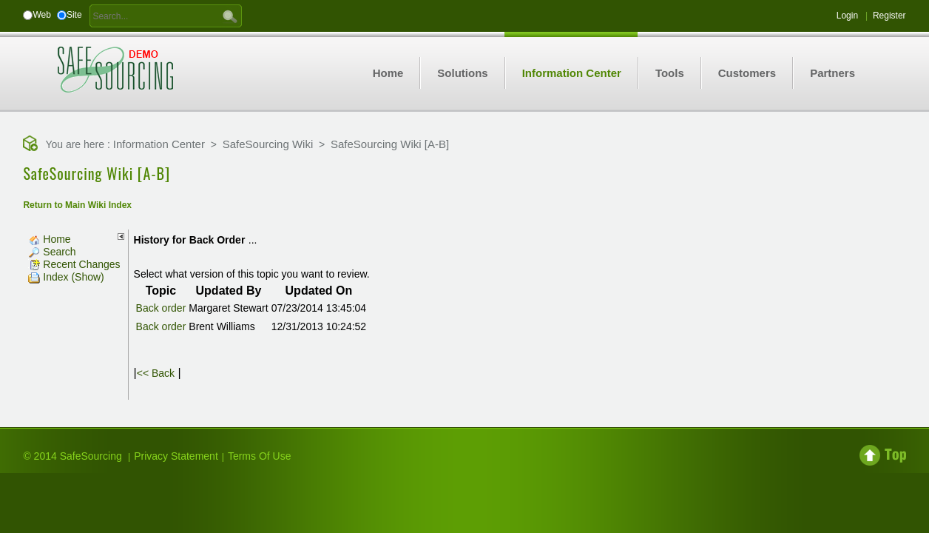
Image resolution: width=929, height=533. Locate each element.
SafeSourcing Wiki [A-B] (390, 144)
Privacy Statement (176, 456)
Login (847, 15)
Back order (161, 308)
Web (41, 15)
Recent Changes (74, 264)
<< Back (156, 373)
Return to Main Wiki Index (77, 205)
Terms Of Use (259, 456)
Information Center (159, 144)
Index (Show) (66, 277)
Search (51, 252)
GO (230, 15)
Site (74, 15)
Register (889, 15)
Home (49, 239)
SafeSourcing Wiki (268, 144)
